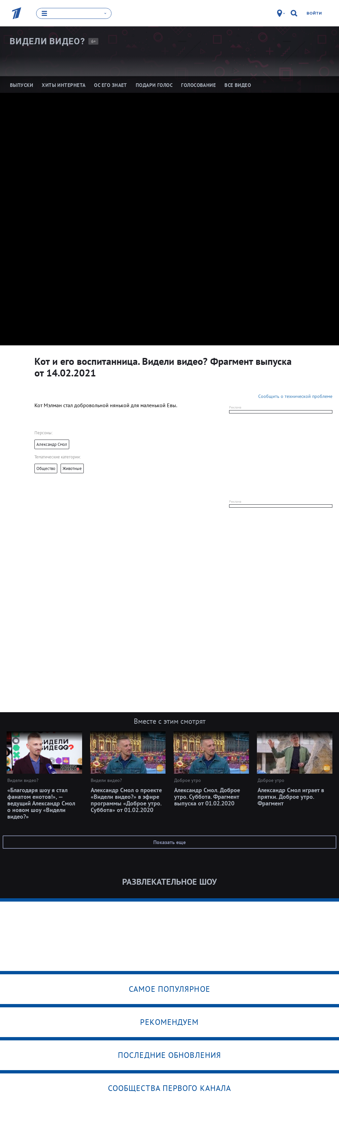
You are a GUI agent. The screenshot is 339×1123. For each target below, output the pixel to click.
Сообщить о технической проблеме (295, 396)
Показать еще (169, 841)
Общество (45, 468)
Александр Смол (51, 444)
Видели (47, 41)
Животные (72, 468)
